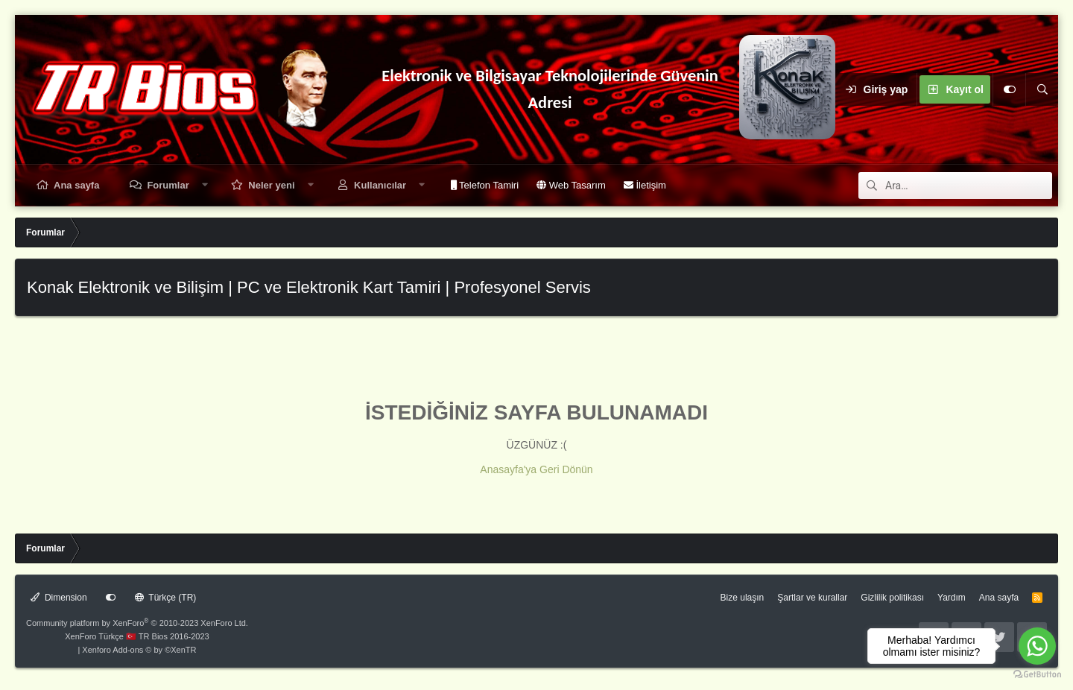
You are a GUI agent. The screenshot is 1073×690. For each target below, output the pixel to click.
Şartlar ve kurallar (812, 597)
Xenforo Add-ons (139, 649)
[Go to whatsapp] (1037, 646)
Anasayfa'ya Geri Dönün (536, 469)
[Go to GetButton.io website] (1037, 675)
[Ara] (1041, 89)
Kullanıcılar (380, 185)
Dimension (59, 597)
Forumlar (168, 185)
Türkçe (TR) (166, 597)
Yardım (951, 597)
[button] (204, 185)
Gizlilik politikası (892, 597)
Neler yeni (271, 185)
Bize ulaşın (743, 597)
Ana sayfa (76, 185)
